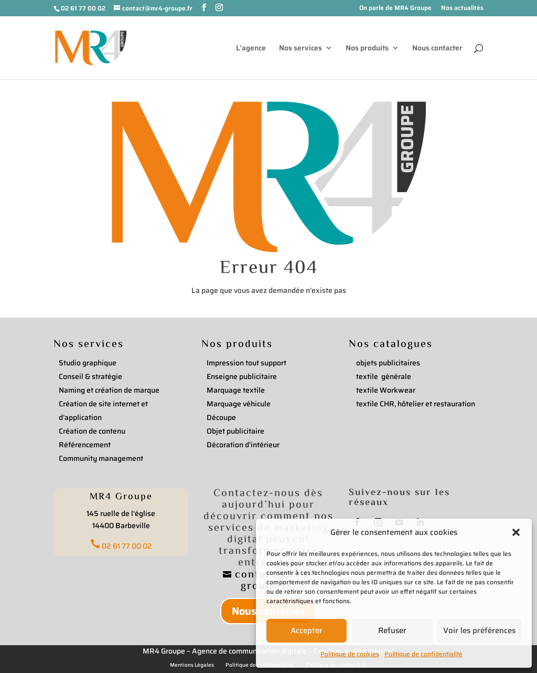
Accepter (307, 630)
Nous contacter (437, 49)
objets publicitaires (388, 363)
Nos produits (367, 49)
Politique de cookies (349, 654)
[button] (516, 532)
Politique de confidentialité (423, 654)
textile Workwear (385, 390)
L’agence (251, 49)
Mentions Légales (192, 665)
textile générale (383, 376)
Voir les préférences (479, 630)
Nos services (300, 49)
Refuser (392, 630)
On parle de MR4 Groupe (395, 9)
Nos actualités (462, 9)
